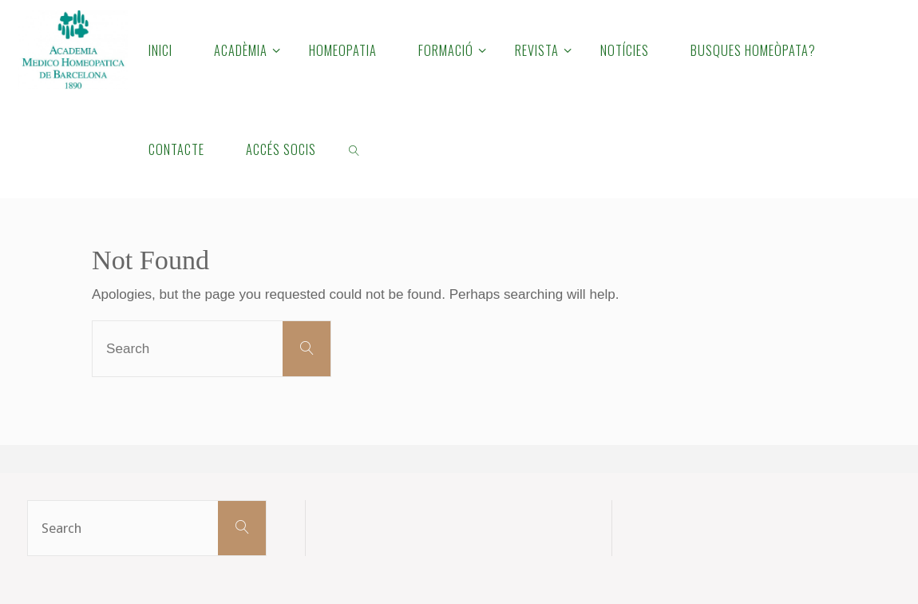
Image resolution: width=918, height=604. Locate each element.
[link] (354, 148)
